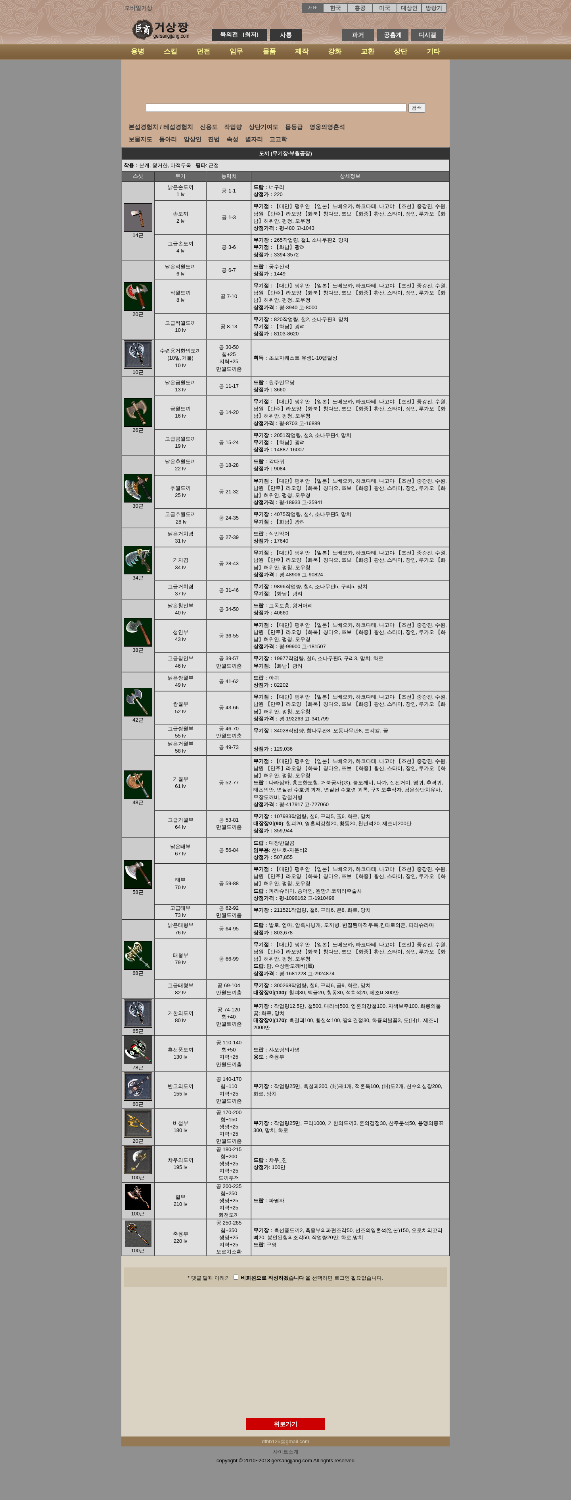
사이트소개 (286, 1452)
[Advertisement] (285, 81)
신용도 (209, 126)
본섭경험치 (143, 126)
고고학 (278, 139)
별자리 (254, 139)
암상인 (192, 139)
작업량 (233, 126)
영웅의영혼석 (327, 126)
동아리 (168, 139)
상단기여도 (263, 126)
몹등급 (294, 126)
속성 (232, 139)
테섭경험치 (178, 126)
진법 (214, 139)
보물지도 (140, 139)
